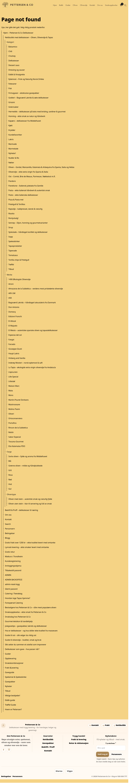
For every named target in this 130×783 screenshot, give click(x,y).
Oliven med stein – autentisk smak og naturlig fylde (30, 499)
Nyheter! (12, 153)
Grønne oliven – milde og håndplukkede (25, 465)
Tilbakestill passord (13, 570)
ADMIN (8, 575)
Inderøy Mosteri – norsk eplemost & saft (25, 362)
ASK (10, 298)
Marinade (12, 144)
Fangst (11, 339)
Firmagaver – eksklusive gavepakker (23, 93)
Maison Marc (13, 386)
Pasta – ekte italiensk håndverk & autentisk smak (29, 190)
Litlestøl (11, 381)
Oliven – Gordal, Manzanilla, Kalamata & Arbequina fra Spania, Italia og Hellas (41, 167)
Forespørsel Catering (14, 603)
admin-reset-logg (12, 584)
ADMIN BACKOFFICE (13, 579)
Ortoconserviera (15, 418)
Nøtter (11, 162)
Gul (9, 489)
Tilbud (11, 269)
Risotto (11, 213)
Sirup (10, 227)
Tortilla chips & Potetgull (18, 260)
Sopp (10, 236)
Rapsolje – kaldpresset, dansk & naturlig (25, 209)
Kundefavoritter (15, 134)
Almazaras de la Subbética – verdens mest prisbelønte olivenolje (35, 288)
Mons (10, 395)
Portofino (12, 423)
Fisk (10, 88)
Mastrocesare (14, 404)
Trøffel (11, 264)
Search (8, 524)
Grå (9, 470)
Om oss (100, 5)
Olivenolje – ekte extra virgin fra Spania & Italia (28, 172)
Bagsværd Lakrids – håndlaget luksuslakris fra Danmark (32, 302)
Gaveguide (9, 672)
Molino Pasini (14, 409)
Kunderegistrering (13, 561)
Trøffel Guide (10, 705)
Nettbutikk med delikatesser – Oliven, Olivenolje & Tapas (29, 37)
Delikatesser (13, 60)
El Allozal (12, 321)
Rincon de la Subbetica (18, 427)
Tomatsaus (13, 255)
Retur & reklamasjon (78, 743)
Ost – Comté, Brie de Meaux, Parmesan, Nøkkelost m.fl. (31, 176)
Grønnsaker (13, 107)
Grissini (11, 102)
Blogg (7, 538)
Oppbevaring (10, 658)
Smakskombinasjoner (14, 663)
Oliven (75, 5)
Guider (67, 5)
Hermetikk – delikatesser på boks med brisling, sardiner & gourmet (36, 111)
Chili (10, 51)
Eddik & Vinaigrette (16, 74)
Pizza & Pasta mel (15, 199)
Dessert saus (13, 65)
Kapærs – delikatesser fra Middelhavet (24, 121)
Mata (10, 390)
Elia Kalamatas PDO (16, 446)
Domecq (12, 312)
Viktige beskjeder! (12, 695)
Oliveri (11, 413)
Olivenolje (83, 5)
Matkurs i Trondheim (14, 556)
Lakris (10, 139)
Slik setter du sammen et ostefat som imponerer (25, 644)
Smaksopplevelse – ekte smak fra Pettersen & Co (25, 612)
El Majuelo (12, 325)
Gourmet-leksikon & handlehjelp (19, 621)
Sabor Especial (14, 437)
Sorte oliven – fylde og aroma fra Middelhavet (27, 456)
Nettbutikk (119, 725)
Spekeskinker (14, 241)
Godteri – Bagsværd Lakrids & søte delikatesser (28, 97)
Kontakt (92, 5)
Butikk (61, 5)
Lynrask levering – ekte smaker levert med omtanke (27, 547)
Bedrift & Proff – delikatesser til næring (21, 510)
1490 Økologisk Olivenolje (19, 279)
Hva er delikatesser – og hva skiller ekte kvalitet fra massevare (31, 630)
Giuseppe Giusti (15, 349)
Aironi (10, 284)
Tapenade (12, 250)
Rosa (10, 475)
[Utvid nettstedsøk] (125, 5)
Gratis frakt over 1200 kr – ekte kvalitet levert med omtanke (30, 542)
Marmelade (13, 148)
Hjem (55, 5)
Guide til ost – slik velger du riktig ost (20, 635)
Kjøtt (10, 125)
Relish (11, 432)
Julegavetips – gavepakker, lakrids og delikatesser (26, 626)
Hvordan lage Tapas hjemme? (17, 598)
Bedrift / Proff (48, 747)
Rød (10, 479)
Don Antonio (13, 307)
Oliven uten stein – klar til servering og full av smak (30, 503)
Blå (9, 461)
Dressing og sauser (16, 70)
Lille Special (13, 376)
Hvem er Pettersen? (13, 709)
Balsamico (12, 46)
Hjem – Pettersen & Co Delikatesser (18, 33)
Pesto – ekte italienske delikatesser (23, 195)
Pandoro (12, 181)
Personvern (10, 528)
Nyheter (8, 686)
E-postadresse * (111, 743)
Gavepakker (10, 681)
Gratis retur (10, 552)
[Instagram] (9, 750)
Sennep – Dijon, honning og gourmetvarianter (28, 223)
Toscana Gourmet (15, 441)
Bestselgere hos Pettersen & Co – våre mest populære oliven (30, 607)
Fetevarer (12, 83)
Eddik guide (10, 700)
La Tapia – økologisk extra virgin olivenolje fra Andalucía (32, 367)
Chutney (11, 56)
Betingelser (10, 533)
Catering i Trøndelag (13, 593)
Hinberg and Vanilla (16, 358)
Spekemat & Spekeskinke (15, 677)
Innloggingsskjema (13, 565)
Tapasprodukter (15, 246)
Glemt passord (11, 589)
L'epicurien (12, 372)
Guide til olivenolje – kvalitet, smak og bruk (23, 640)
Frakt (106, 725)
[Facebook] (3, 750)
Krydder (11, 130)
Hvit (10, 484)
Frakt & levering (78, 739)
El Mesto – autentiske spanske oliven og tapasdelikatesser (33, 330)
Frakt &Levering (11, 667)
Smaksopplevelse (111, 5)
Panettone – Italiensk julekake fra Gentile (25, 185)
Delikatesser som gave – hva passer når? (22, 649)
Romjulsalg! (13, 218)
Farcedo (11, 344)
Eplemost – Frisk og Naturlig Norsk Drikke (26, 79)
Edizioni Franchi (15, 316)
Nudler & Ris (13, 158)
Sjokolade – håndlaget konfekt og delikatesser (28, 232)
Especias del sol (15, 335)
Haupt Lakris (13, 353)
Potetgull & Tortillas (16, 204)
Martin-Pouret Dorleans (18, 400)
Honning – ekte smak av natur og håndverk (26, 116)
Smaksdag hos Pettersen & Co (18, 616)
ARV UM (11, 293)
